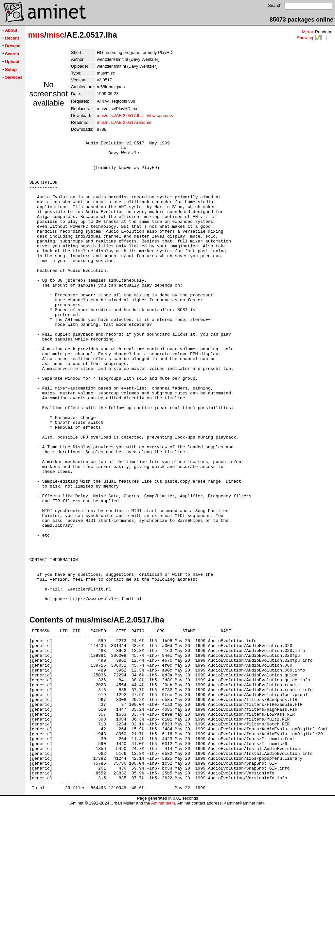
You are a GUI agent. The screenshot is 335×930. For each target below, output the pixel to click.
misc (55, 34)
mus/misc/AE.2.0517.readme (124, 122)
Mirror (307, 31)
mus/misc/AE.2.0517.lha (120, 115)
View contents (160, 115)
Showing (305, 37)
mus (36, 34)
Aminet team (163, 927)
